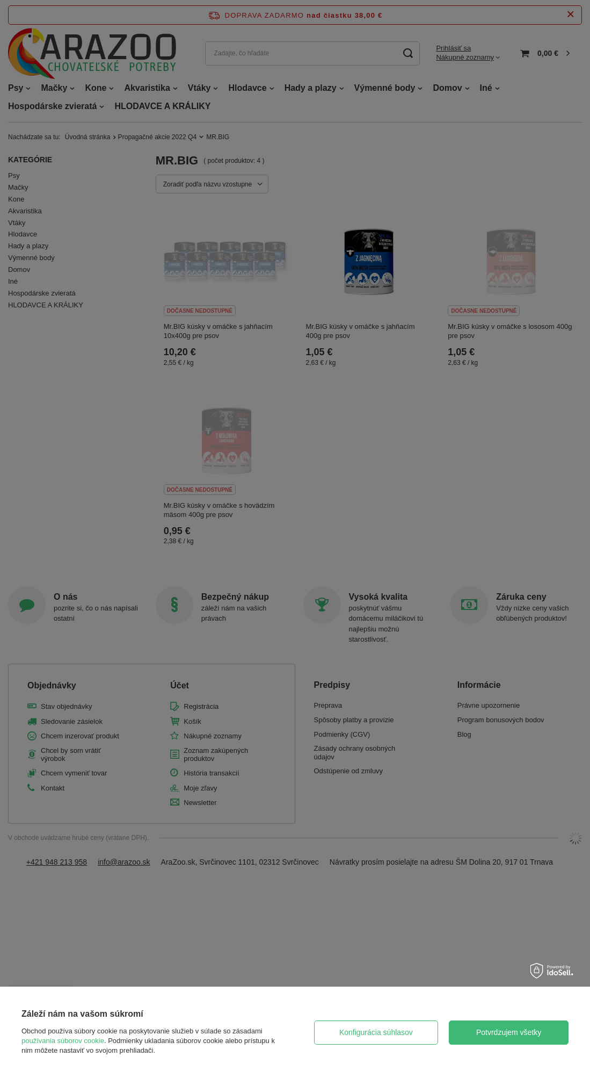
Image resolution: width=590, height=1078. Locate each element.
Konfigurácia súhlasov (376, 1032)
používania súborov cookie (62, 1041)
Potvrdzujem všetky (508, 1032)
